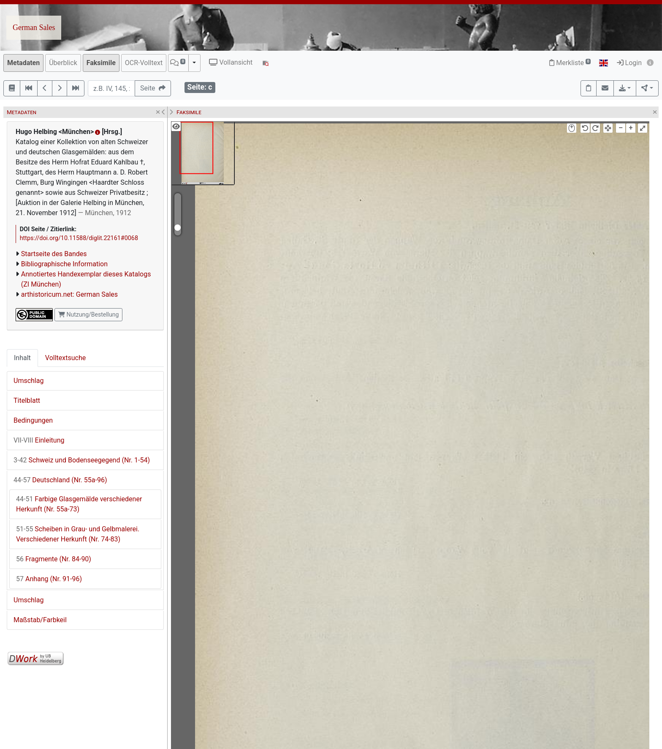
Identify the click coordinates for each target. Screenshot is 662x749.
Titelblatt (27, 400)
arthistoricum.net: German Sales (69, 294)
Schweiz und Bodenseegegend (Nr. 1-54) (82, 460)
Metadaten (23, 63)
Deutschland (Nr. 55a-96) (60, 480)
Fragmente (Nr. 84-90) (53, 559)
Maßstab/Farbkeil (40, 620)
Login (629, 63)
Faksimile (101, 63)
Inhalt (22, 358)
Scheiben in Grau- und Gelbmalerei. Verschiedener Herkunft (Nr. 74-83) (77, 534)
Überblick (63, 63)
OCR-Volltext (144, 63)
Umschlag (28, 381)
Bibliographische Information (64, 264)
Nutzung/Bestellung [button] (88, 314)
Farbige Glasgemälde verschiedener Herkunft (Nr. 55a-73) (79, 504)
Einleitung (39, 440)
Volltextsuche (65, 358)
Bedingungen (33, 420)
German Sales (34, 27)
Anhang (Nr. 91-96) (49, 579)
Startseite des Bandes (54, 254)
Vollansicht (230, 62)
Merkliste (570, 63)
